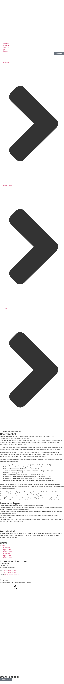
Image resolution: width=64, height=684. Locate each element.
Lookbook (3, 545)
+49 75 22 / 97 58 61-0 (9, 571)
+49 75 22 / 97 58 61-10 (10, 573)
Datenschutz (7, 549)
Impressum (6, 547)
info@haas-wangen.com (32, 17)
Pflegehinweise (7, 185)
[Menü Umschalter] (1, 41)
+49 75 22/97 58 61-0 (32, 7)
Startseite (6, 62)
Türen (5, 308)
